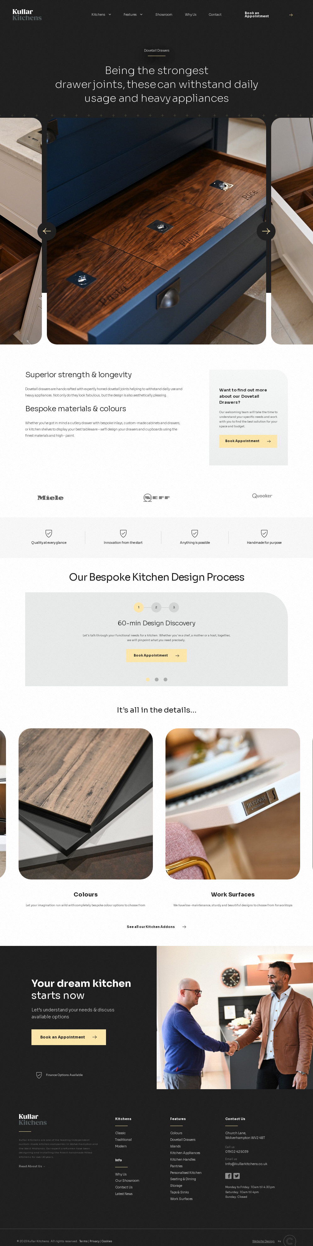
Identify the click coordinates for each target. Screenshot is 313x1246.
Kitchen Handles (182, 1160)
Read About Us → (32, 1166)
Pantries (176, 1166)
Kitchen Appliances (185, 1153)
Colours (176, 1133)
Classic (120, 1133)
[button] (101, 15)
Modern (121, 1146)
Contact (215, 15)
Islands (175, 1146)
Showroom (163, 15)
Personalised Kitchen (186, 1173)
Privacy (94, 1241)
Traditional (123, 1140)
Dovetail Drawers (182, 1140)
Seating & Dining (183, 1179)
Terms (83, 1241)
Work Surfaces (181, 1199)
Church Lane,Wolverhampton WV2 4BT (245, 1135)
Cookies (107, 1241)
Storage (176, 1186)
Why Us (190, 15)
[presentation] (46, 231)
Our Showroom (127, 1181)
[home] (44, 14)
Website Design (263, 1241)
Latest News (123, 1194)
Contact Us (123, 1187)
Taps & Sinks (179, 1192)
